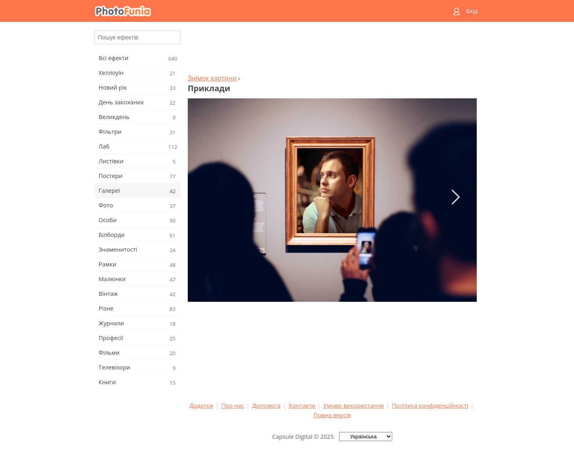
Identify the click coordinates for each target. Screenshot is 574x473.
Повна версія (332, 415)
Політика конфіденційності (430, 405)
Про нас (232, 405)
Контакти (302, 405)
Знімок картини (212, 78)
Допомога (266, 405)
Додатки (201, 405)
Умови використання (353, 405)
